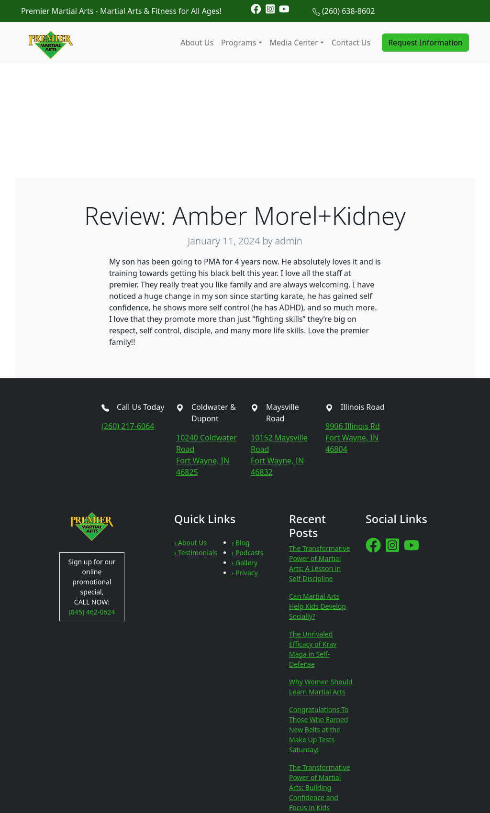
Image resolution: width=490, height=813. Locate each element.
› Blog (241, 542)
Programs (238, 42)
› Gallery (244, 562)
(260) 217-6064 (127, 426)
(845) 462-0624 (92, 611)
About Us (196, 42)
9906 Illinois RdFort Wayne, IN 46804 (352, 437)
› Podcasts (248, 552)
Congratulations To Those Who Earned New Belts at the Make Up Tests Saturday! (319, 729)
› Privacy (245, 572)
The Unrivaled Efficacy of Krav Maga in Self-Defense (312, 649)
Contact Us (351, 42)
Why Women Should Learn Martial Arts (321, 686)
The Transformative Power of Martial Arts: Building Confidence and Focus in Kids (319, 787)
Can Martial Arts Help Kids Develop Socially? (317, 606)
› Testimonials (195, 552)
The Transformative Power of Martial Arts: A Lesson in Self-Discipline (319, 563)
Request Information (425, 42)
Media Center (294, 42)
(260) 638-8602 (348, 11)
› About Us (190, 542)
